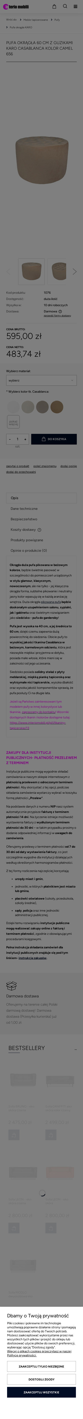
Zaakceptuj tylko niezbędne (41, 1366)
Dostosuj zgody (41, 1379)
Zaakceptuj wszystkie (41, 1392)
